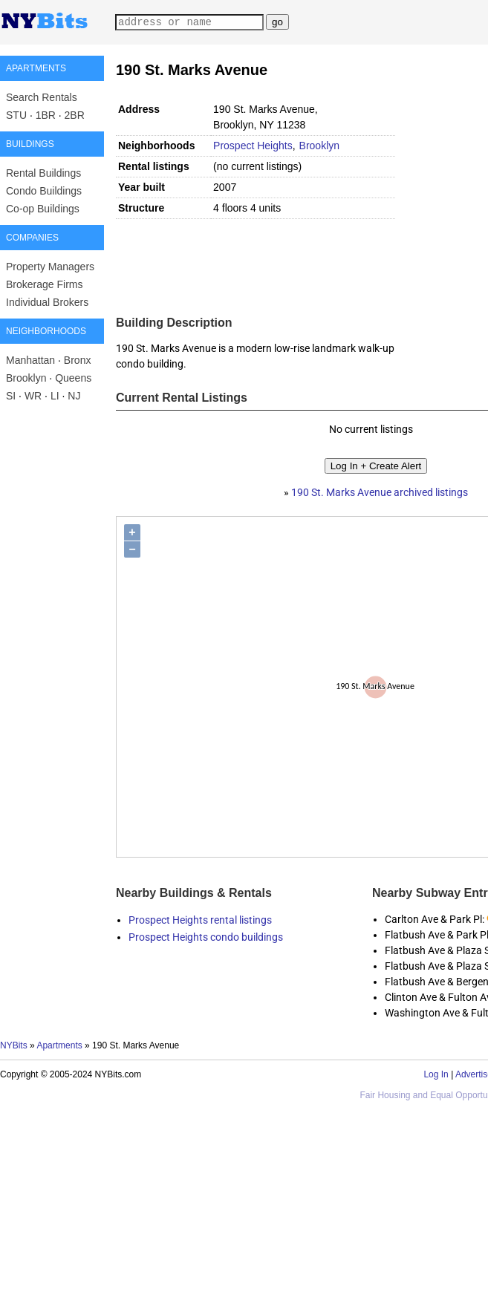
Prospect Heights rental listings (200, 920)
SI (11, 396)
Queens (73, 378)
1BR (46, 115)
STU (16, 115)
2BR (75, 115)
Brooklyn (26, 378)
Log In (435, 1074)
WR (33, 396)
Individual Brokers (47, 302)
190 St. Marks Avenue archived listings (379, 492)
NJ (74, 396)
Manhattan (30, 360)
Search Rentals (41, 97)
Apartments (59, 1045)
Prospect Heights (253, 145)
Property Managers (50, 266)
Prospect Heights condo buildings (205, 937)
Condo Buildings (44, 191)
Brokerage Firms (44, 284)
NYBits (13, 1045)
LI (55, 396)
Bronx (77, 360)
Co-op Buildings (42, 209)
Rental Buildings (43, 173)
